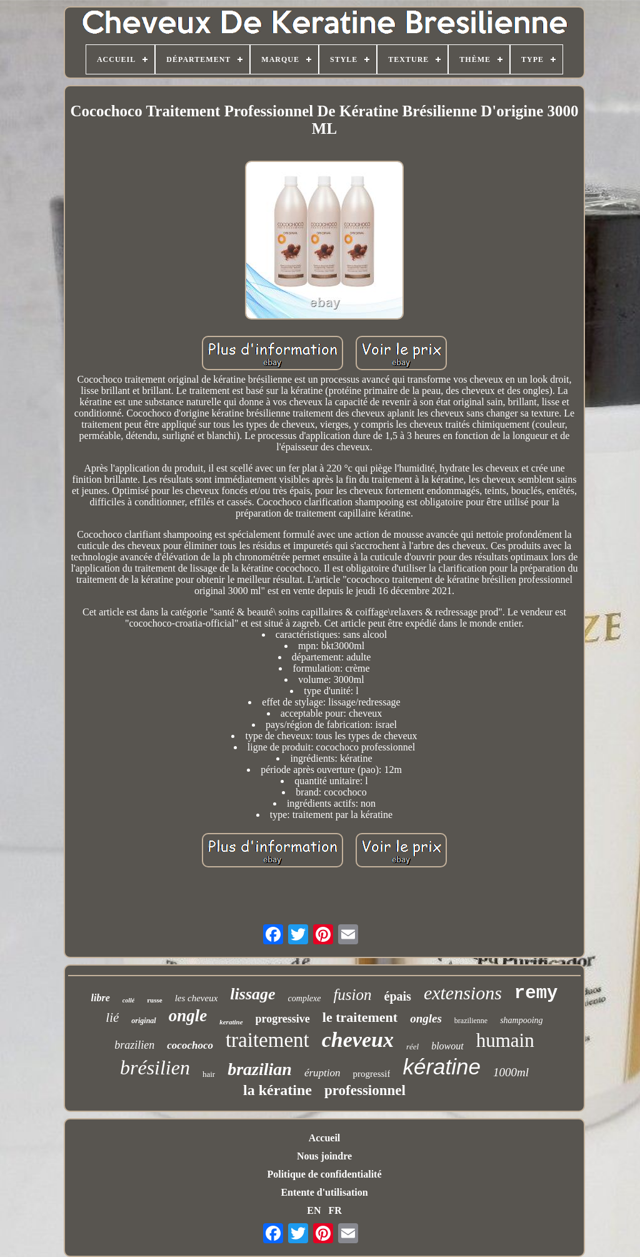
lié (112, 1017)
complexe (304, 998)
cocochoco (190, 1045)
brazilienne (471, 1020)
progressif (371, 1074)
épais (397, 996)
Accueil (325, 1138)
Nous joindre (324, 1156)
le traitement (360, 1017)
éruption (322, 1073)
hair (208, 1074)
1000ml (511, 1072)
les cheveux (196, 998)
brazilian (260, 1069)
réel (412, 1046)
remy (536, 993)
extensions (463, 992)
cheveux (358, 1039)
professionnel (365, 1090)
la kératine (277, 1090)
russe (154, 1000)
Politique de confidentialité (324, 1174)
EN (314, 1210)
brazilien (134, 1045)
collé (128, 1000)
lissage (252, 994)
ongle (188, 1015)
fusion (352, 994)
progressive (283, 1018)
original (143, 1020)
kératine (441, 1066)
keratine (230, 1022)
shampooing (521, 1020)
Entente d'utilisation (324, 1192)
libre (100, 997)
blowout (447, 1046)
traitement (267, 1040)
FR (334, 1210)
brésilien (155, 1067)
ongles (426, 1018)
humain (505, 1040)
